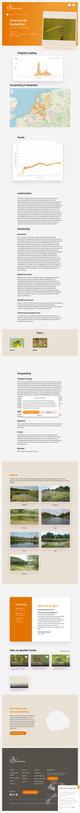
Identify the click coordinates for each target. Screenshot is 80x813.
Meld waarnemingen (30, 792)
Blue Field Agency (51, 803)
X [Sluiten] (78, 787)
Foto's (11, 36)
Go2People (36, 803)
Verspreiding (13, 34)
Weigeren (48, 412)
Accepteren (31, 412)
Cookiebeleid (39, 415)
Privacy (57, 803)
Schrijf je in (52, 778)
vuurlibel (36, 279)
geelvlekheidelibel (48, 277)
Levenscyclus (23, 34)
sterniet (51, 319)
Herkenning (32, 34)
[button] (12, 90)
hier (73, 807)
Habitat (18, 36)
